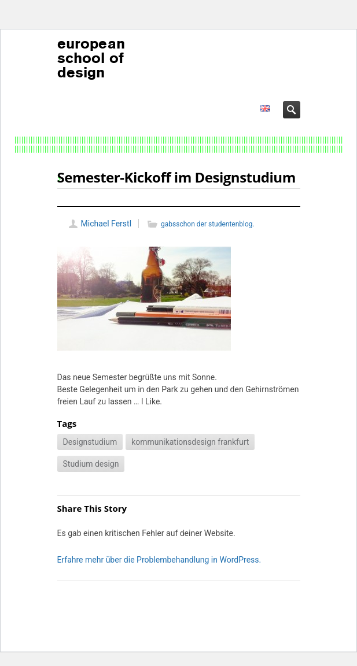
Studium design (91, 463)
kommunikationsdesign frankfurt (190, 442)
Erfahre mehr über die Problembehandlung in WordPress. (159, 559)
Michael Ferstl (106, 223)
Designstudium (90, 442)
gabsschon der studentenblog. (208, 224)
